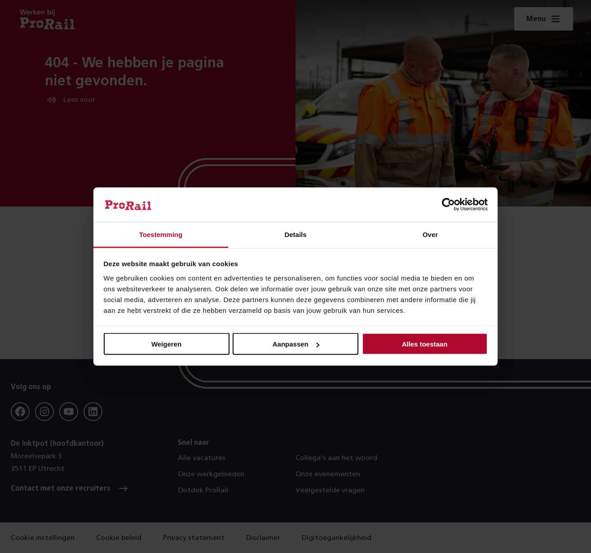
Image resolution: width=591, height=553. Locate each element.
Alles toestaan (425, 344)
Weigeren (166, 344)
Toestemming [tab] (160, 234)
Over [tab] (430, 234)
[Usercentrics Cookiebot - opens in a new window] (448, 204)
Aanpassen (296, 344)
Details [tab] (295, 234)
